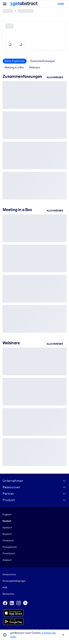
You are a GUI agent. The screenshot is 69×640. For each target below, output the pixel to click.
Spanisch (7, 527)
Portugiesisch (10, 547)
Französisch (9, 553)
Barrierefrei (8, 594)
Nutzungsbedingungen (14, 581)
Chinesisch (8, 540)
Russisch (7, 534)
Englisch (7, 514)
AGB (5, 587)
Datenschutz (9, 574)
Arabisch (7, 560)
